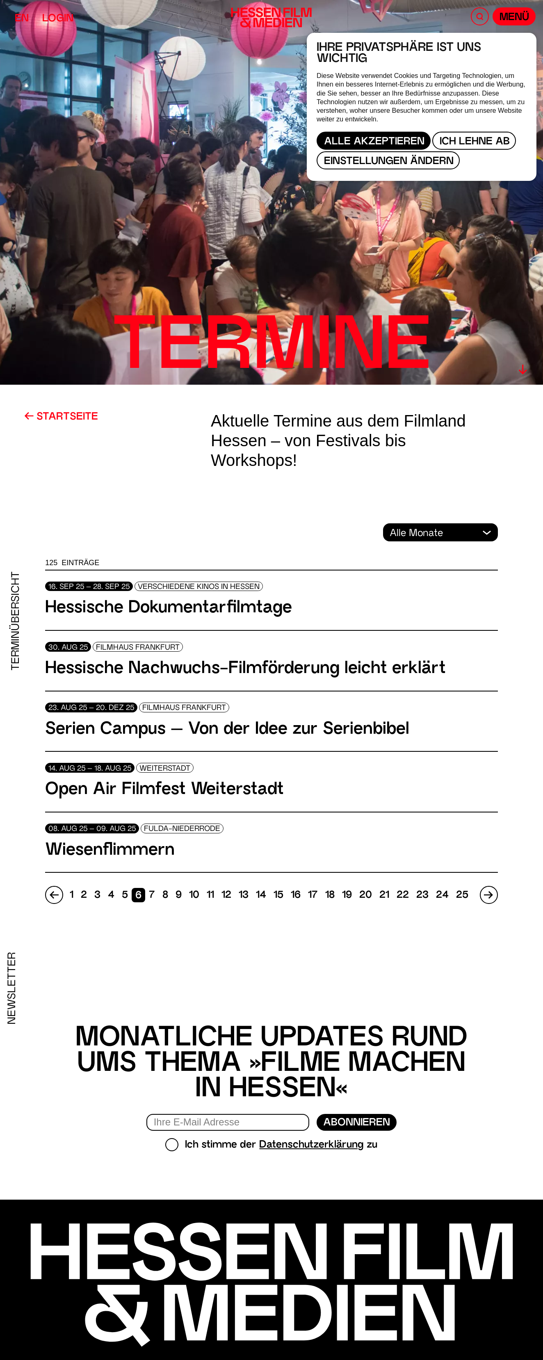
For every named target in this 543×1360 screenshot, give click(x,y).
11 (210, 895)
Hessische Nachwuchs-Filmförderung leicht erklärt (245, 669)
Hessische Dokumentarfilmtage (168, 608)
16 (296, 895)
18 (330, 895)
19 (347, 895)
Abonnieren (356, 1123)
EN (22, 19)
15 (278, 895)
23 (422, 895)
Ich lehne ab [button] (475, 142)
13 (244, 895)
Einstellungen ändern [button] (389, 162)
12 (226, 895)
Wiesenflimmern (110, 850)
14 (261, 895)
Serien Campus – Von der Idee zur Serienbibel (227, 729)
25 (462, 895)
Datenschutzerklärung (311, 1145)
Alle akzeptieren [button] (374, 142)
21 (384, 895)
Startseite (61, 417)
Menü (514, 18)
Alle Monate (418, 534)
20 (365, 895)
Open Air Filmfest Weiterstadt (164, 790)
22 (403, 895)
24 (442, 895)
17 (313, 895)
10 (194, 895)
